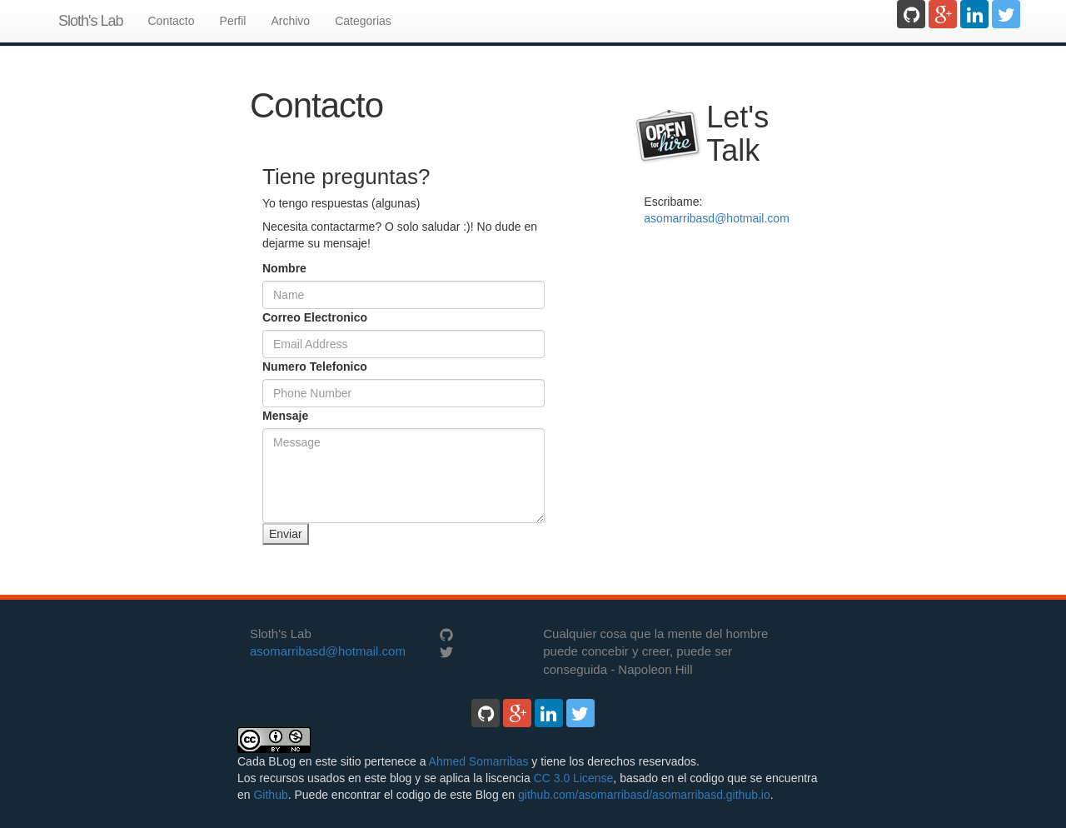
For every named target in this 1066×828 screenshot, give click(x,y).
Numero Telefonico (314, 366)
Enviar (285, 534)
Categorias (363, 20)
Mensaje (285, 415)
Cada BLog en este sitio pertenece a (333, 761)
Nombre (284, 268)
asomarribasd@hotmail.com (717, 218)
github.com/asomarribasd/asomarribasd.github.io (644, 794)
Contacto (171, 20)
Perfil (233, 20)
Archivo (290, 20)
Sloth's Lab (90, 20)
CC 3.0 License (574, 778)
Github (270, 794)
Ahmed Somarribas (479, 761)
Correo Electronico (314, 317)
